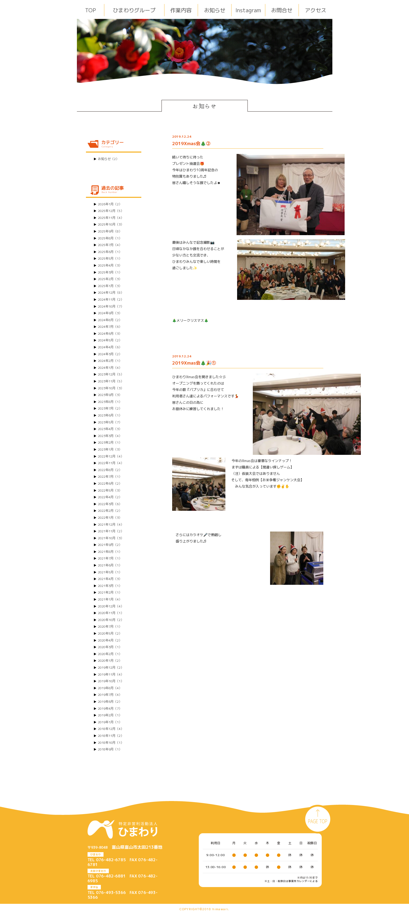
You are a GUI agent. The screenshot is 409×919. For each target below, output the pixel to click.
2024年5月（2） (110, 340)
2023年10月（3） (111, 388)
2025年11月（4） (111, 217)
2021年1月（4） (110, 599)
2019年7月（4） (110, 694)
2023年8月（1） (110, 401)
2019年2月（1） (110, 715)
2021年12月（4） (111, 524)
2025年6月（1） (110, 252)
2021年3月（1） (110, 585)
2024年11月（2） (111, 299)
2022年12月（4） (111, 456)
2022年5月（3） (110, 490)
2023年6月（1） (110, 415)
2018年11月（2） (111, 735)
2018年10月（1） (111, 742)
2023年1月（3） (110, 449)
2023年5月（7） (110, 422)
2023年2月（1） (110, 442)
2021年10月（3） (111, 538)
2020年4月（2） (110, 640)
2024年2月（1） (110, 360)
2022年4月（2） (110, 497)
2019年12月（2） (111, 667)
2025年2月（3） (110, 279)
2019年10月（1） (111, 681)
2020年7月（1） (110, 626)
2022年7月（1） (110, 476)
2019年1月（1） (110, 722)
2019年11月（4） (111, 674)
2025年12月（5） (111, 211)
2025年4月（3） (110, 265)
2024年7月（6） (110, 326)
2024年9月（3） (110, 313)
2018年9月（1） (110, 749)
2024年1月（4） (110, 367)
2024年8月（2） (110, 320)
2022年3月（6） (110, 504)
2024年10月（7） (111, 306)
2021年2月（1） (110, 592)
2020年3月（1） (110, 647)
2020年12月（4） (111, 606)
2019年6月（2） (110, 701)
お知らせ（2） (108, 159)
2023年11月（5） (111, 381)
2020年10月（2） (111, 620)
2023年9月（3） (110, 395)
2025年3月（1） (110, 272)
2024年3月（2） (110, 354)
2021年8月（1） (110, 551)
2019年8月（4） (110, 688)
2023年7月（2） (110, 408)
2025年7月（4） (110, 245)
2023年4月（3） (110, 429)
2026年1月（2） (110, 204)
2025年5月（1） (110, 258)
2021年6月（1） (110, 565)
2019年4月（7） (110, 708)
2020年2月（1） (110, 654)
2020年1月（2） (110, 660)
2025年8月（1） (110, 238)
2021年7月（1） (110, 558)
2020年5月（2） (110, 633)
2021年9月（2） (110, 544)
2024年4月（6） (110, 347)
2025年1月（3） (110, 286)
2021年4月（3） (110, 579)
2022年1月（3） (110, 517)
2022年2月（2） (110, 510)
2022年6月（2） (110, 483)
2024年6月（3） (110, 333)
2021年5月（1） (110, 572)
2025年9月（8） (110, 231)
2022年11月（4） (111, 463)
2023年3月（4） (110, 436)
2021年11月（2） (111, 531)
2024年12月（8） (111, 292)
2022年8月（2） (110, 470)
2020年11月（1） (111, 613)
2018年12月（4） (111, 728)
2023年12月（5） (111, 374)
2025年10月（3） (111, 224)
